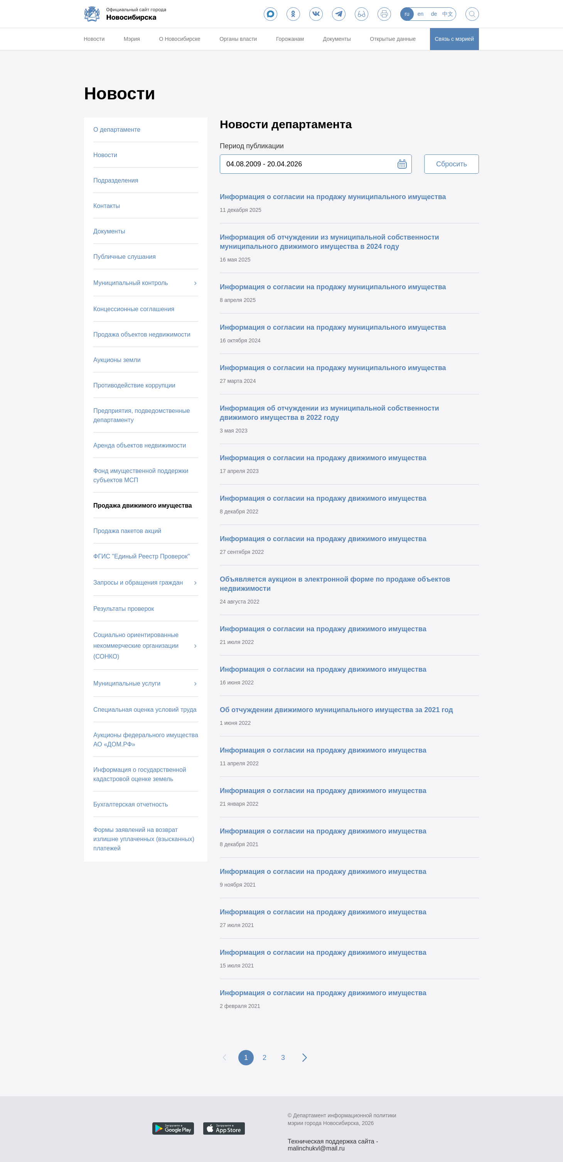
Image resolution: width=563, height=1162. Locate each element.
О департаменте (116, 129)
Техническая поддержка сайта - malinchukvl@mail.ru (333, 1142)
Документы (337, 39)
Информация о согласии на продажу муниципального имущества (333, 197)
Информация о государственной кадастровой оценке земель (139, 774)
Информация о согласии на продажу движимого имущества (323, 458)
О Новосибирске (179, 39)
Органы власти (238, 39)
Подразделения (115, 180)
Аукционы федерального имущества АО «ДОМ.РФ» (145, 740)
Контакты (106, 206)
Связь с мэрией (454, 39)
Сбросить (451, 164)
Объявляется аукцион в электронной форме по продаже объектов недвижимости (335, 583)
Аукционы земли (117, 360)
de (434, 14)
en (421, 14)
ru (407, 14)
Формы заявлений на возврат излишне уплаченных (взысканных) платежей (143, 839)
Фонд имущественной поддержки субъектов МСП (141, 475)
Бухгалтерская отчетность (130, 804)
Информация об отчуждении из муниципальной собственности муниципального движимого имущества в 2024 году (329, 241)
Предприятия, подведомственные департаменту (141, 415)
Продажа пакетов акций (127, 531)
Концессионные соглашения (133, 309)
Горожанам (290, 39)
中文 (447, 14)
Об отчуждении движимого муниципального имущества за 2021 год (336, 710)
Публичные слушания (124, 256)
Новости (94, 39)
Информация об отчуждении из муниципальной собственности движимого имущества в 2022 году (329, 412)
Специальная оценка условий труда (145, 709)
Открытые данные (393, 39)
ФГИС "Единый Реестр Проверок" (141, 556)
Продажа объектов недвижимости (141, 334)
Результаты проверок (123, 608)
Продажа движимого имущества (142, 505)
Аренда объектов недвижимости (139, 445)
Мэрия (132, 39)
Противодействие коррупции (134, 385)
